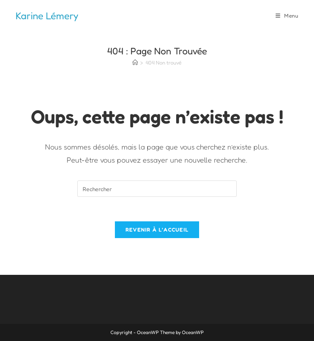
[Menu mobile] (287, 15)
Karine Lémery (47, 16)
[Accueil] (135, 62)
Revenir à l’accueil (157, 229)
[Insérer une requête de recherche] (157, 189)
